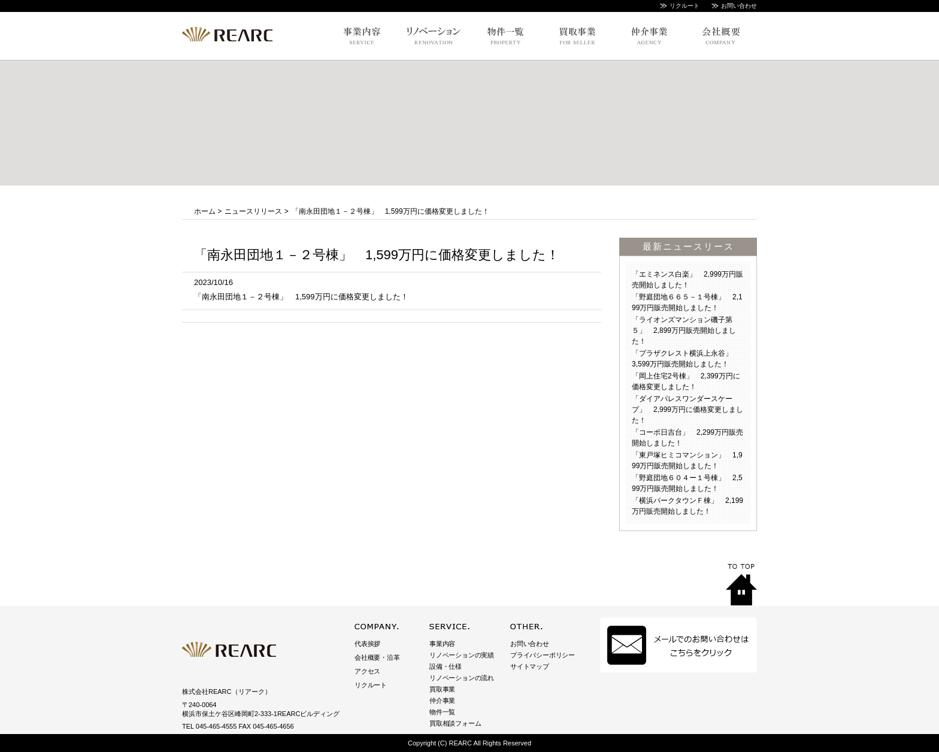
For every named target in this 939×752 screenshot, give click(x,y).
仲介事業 (442, 700)
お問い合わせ (739, 5)
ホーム (205, 211)
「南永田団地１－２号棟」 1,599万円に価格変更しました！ (301, 296)
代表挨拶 (367, 643)
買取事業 (442, 689)
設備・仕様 (445, 666)
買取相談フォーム (455, 723)
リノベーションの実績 (461, 655)
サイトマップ (529, 666)
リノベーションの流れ (461, 677)
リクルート (684, 5)
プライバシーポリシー (542, 655)
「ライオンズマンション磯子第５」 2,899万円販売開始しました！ (684, 330)
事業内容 (442, 643)
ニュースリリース (253, 211)
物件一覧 (442, 711)
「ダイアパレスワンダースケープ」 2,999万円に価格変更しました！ (687, 409)
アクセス (367, 671)
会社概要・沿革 (377, 657)
